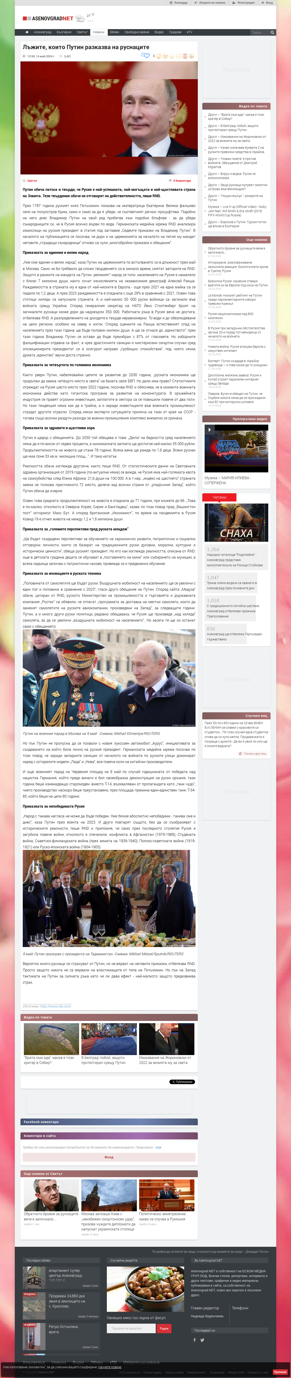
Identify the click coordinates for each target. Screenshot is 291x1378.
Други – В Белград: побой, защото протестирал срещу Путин (233, 127)
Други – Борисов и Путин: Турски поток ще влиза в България (237, 224)
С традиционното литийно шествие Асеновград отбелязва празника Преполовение (233, 611)
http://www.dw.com (55, 1006)
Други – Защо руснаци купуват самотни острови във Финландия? (237, 187)
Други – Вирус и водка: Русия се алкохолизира (232, 175)
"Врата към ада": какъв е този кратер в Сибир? (49, 1060)
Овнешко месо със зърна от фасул (136, 1317)
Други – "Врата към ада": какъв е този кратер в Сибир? (236, 116)
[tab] (219, 498)
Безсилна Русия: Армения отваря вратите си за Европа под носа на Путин (238, 283)
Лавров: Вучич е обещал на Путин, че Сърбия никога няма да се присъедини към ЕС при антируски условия (237, 397)
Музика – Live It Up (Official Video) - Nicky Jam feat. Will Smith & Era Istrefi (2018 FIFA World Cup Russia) (237, 210)
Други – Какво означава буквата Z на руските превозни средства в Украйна (236, 149)
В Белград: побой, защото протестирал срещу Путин (103, 1060)
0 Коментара (182, 181)
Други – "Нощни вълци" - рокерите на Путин (235, 198)
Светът (32, 181)
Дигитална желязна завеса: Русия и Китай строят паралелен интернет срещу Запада (234, 379)
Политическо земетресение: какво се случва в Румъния (162, 1216)
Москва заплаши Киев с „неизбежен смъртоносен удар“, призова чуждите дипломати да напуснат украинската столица (108, 1221)
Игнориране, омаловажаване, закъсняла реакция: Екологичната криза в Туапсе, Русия (238, 266)
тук (158, 1147)
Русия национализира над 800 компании (230, 316)
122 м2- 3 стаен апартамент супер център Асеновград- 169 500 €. (66, 1278)
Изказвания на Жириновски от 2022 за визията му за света (165, 1060)
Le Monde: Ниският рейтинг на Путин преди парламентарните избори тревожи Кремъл (235, 299)
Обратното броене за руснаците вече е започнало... (51, 1216)
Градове (175, 32)
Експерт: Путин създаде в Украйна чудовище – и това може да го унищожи (237, 363)
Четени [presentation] (219, 497)
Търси (164, 1328)
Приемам (280, 1372)
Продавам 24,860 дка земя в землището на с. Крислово (67, 1305)
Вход (109, 1157)
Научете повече (109, 1367)
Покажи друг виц (252, 753)
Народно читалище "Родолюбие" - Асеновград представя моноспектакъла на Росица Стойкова (235, 559)
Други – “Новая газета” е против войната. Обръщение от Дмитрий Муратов (232, 162)
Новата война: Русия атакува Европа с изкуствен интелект (237, 348)
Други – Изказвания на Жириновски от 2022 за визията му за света (237, 138)
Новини (98, 32)
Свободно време (137, 32)
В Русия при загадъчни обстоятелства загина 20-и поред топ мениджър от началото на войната (236, 332)
